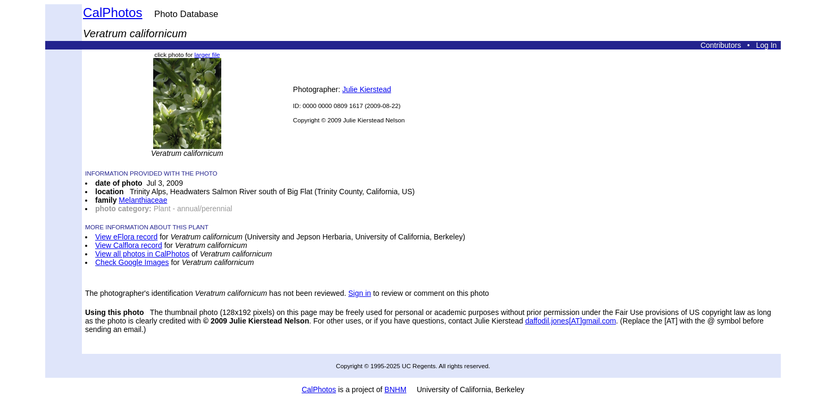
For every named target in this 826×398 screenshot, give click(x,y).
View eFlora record (126, 237)
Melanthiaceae (143, 200)
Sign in (359, 293)
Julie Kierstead (366, 89)
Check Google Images (132, 262)
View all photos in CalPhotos (142, 254)
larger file (207, 54)
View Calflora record (128, 245)
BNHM (395, 389)
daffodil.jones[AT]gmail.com (570, 321)
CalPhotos (113, 12)
